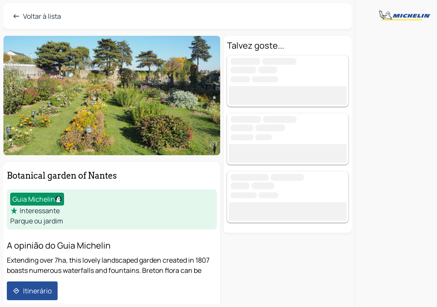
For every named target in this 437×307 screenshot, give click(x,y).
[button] (111, 95)
